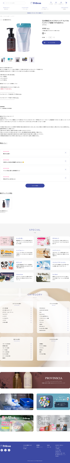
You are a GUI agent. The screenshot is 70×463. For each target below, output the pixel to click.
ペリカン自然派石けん (43, 316)
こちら (20, 94)
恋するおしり (42, 326)
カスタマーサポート (59, 445)
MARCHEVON (42, 330)
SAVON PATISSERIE (43, 310)
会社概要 (24, 448)
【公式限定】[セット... (4, 210)
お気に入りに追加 (43, 33)
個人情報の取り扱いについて (60, 454)
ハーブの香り (5, 349)
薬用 (40, 351)
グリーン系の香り (6, 351)
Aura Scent (42, 314)
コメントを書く (35, 185)
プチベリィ (41, 322)
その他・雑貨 (5, 322)
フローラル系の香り (6, 343)
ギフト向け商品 (42, 353)
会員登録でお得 (58, 451)
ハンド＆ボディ (5, 318)
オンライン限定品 (42, 345)
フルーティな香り (6, 347)
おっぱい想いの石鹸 (43, 328)
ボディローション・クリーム (8, 312)
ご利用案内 (57, 448)
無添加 (40, 349)
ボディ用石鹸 (5, 308)
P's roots (41, 320)
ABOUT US (25, 447)
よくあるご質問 (58, 450)
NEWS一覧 (49, 447)
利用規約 (57, 456)
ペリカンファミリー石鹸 (44, 318)
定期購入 (41, 343)
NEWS (48, 445)
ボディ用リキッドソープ (7, 310)
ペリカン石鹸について (27, 445)
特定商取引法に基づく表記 (60, 453)
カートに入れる (51, 42)
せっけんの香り (6, 353)
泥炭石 (40, 324)
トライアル (41, 347)
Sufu (40, 312)
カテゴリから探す (6, 16)
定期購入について (39, 447)
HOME (1, 16)
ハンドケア (12, 16)
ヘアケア (4, 320)
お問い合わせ (57, 447)
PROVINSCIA (42, 308)
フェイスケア (5, 314)
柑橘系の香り (5, 345)
